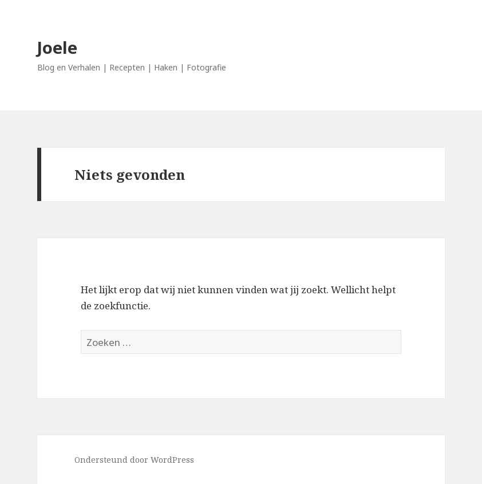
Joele (57, 47)
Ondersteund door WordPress (134, 459)
